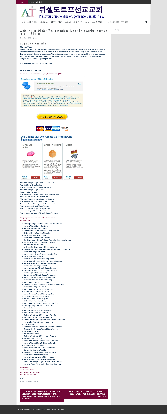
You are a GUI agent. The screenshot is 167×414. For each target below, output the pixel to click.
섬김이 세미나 (35, 2)
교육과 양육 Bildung (73, 22)
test (36, 38)
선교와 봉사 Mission (93, 22)
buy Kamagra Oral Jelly (28, 375)
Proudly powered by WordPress (29, 409)
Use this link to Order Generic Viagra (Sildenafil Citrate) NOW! (41, 74)
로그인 (116, 30)
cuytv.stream (24, 368)
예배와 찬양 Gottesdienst (51, 22)
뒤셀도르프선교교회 (71, 9)
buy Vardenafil (25, 220)
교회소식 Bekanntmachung (30, 381)
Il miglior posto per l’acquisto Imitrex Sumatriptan (37, 218)
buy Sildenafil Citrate (27, 370)
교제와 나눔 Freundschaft (117, 22)
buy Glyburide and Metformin (30, 372)
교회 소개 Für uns (29, 22)
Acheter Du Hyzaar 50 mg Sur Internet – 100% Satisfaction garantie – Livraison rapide (87, 394)
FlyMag (48, 409)
